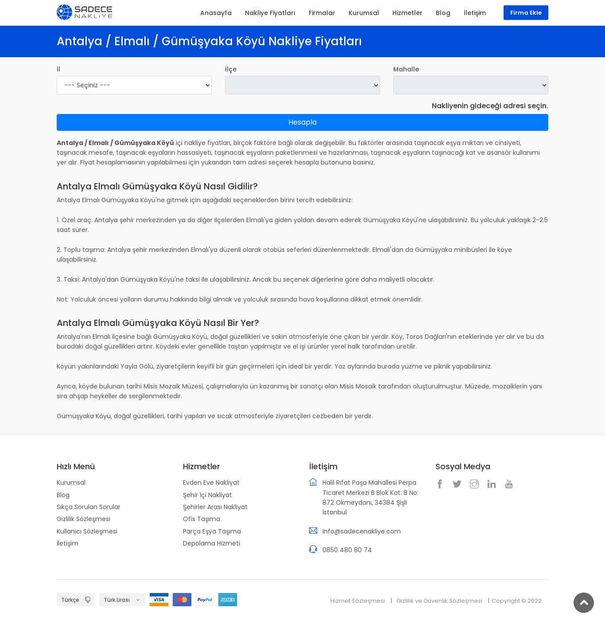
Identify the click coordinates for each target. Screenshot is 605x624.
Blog (63, 495)
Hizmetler (407, 12)
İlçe (231, 69)
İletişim (67, 543)
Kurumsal (71, 482)
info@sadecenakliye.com (361, 531)
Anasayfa (216, 12)
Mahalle (406, 69)
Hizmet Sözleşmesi (357, 601)
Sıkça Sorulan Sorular (88, 506)
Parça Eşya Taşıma (212, 531)
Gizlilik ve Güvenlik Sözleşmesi (439, 601)
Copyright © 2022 (517, 601)
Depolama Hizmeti (211, 543)
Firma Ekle (526, 12)
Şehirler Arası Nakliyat (215, 506)
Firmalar (322, 12)
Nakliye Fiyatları (270, 12)
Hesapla (302, 122)
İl (58, 69)
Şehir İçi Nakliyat (207, 495)
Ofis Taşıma (201, 518)
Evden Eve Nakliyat (211, 482)
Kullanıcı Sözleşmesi (87, 531)
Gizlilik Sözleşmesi (83, 518)
